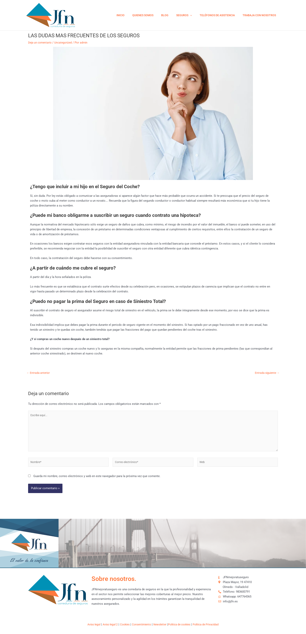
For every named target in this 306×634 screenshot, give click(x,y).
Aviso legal (88, 624)
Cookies (122, 624)
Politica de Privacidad (211, 624)
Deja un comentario (41, 42)
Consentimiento (140, 624)
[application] (196, 15)
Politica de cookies (182, 624)
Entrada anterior (39, 372)
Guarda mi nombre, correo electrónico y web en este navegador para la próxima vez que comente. (96, 479)
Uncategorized (65, 42)
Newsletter (161, 624)
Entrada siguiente (266, 372)
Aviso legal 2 (106, 624)
